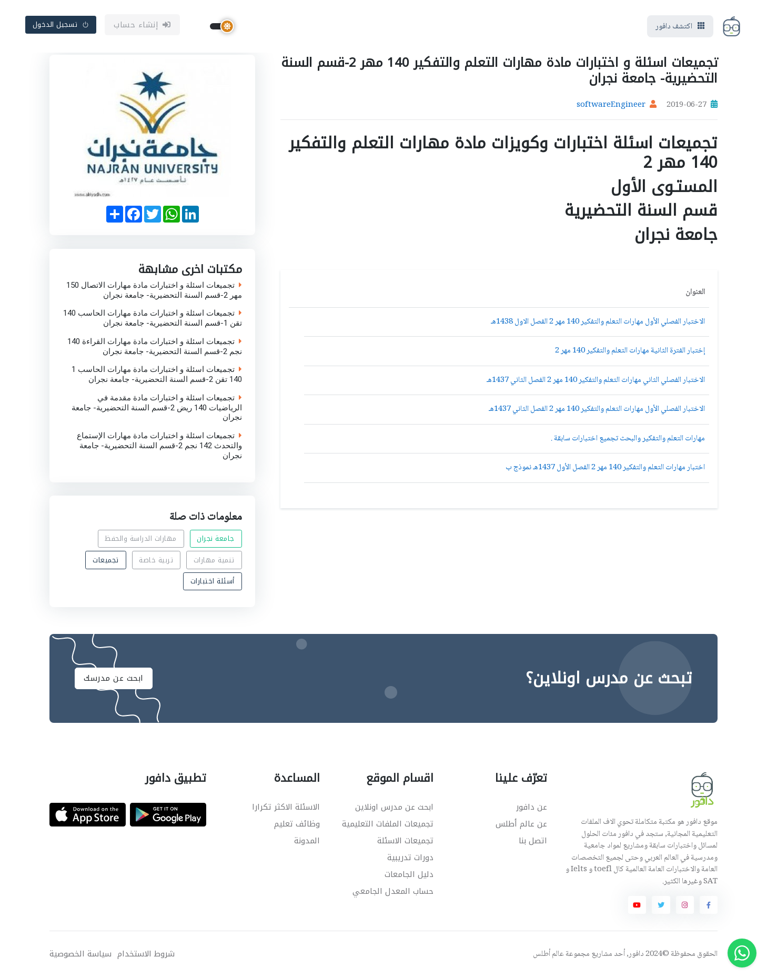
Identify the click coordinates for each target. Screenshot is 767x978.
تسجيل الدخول (61, 24)
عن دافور (531, 807)
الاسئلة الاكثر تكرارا (286, 807)
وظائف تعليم (297, 823)
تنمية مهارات (214, 560)
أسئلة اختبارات (212, 581)
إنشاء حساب (142, 24)
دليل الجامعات (409, 874)
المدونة (307, 840)
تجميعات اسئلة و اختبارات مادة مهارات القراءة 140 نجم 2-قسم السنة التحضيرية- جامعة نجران (154, 346)
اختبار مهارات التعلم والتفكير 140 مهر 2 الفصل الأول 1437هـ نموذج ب (605, 468)
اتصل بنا (533, 840)
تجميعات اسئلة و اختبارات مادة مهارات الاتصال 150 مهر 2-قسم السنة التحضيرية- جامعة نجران (154, 290)
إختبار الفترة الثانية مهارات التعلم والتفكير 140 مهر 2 (630, 351)
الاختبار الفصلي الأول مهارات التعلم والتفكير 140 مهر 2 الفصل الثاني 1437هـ (597, 409)
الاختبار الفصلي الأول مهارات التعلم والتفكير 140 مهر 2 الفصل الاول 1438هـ (598, 322)
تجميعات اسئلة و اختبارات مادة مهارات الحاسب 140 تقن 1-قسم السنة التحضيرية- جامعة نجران (152, 318)
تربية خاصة (156, 560)
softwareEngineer (611, 105)
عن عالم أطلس (521, 823)
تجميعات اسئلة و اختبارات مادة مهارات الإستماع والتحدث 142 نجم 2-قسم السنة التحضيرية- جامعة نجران (159, 445)
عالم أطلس (548, 954)
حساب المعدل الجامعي (392, 891)
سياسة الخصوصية (80, 954)
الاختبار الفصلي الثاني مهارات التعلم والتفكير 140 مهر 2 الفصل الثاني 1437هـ (596, 380)
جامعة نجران (216, 539)
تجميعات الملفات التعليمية (387, 823)
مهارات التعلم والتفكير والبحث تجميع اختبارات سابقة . (628, 439)
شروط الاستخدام (146, 954)
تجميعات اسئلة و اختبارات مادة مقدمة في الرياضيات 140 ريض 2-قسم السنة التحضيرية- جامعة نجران (157, 407)
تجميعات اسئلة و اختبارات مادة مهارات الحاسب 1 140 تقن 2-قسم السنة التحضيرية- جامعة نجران (157, 375)
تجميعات (106, 560)
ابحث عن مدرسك (114, 678)
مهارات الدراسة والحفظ (141, 539)
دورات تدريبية (410, 857)
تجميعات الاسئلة (405, 840)
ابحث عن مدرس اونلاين (394, 807)
